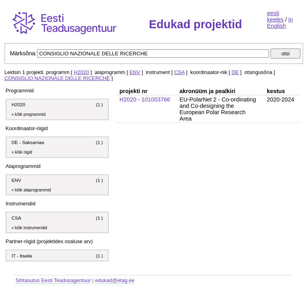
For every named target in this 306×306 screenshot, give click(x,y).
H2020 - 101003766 (145, 99)
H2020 (81, 72)
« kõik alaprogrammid (31, 190)
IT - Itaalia (22, 255)
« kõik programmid (28, 114)
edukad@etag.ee (115, 280)
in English (280, 22)
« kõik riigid (22, 152)
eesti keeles (275, 16)
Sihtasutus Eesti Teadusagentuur (53, 280)
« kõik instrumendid (29, 228)
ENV (134, 72)
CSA (179, 72)
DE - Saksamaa (28, 142)
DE (235, 72)
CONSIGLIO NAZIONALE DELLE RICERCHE (57, 78)
